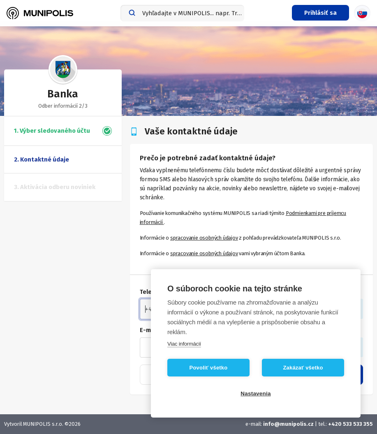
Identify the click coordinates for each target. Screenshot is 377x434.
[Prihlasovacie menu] (320, 13)
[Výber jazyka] (362, 13)
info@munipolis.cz (289, 424)
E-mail (149, 330)
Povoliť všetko (209, 368)
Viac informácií (184, 344)
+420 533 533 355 (350, 424)
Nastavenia (256, 393)
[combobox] (182, 13)
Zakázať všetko (303, 368)
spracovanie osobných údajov (204, 238)
